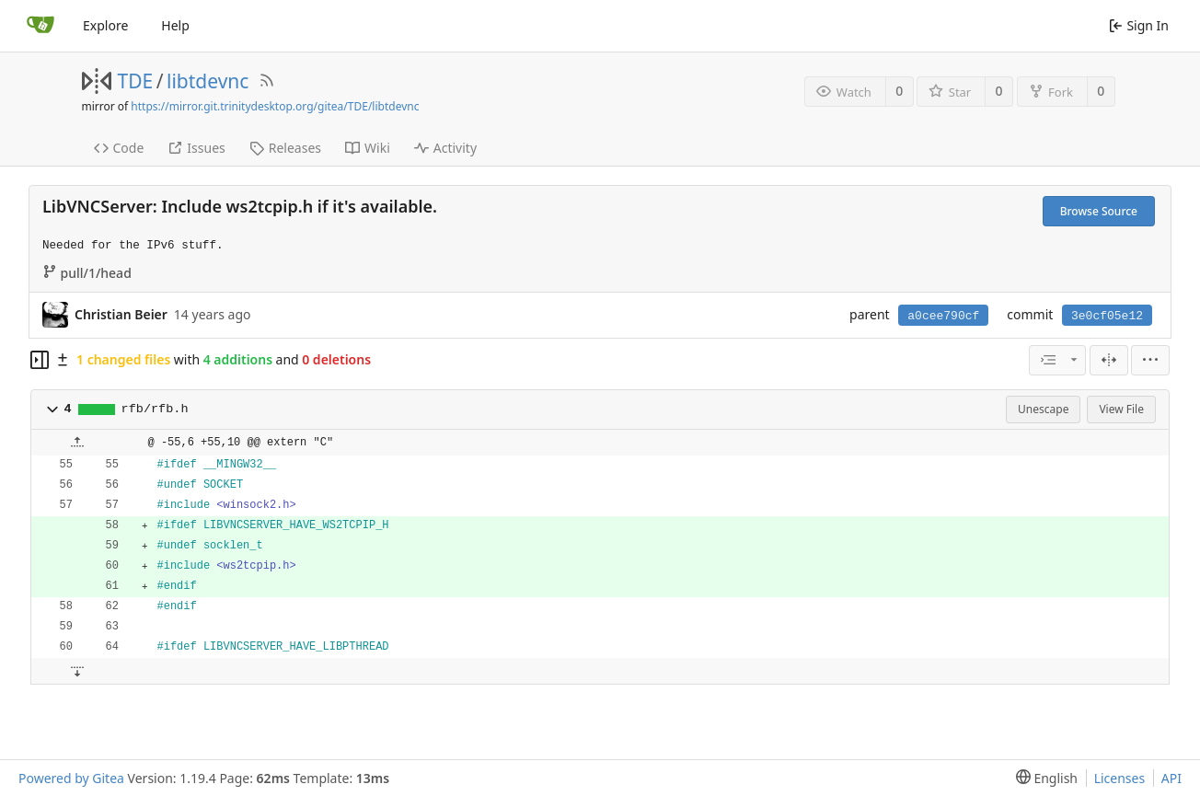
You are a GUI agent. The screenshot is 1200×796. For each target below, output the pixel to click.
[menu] (1150, 360)
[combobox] (1057, 360)
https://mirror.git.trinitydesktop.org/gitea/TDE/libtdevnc (275, 106)
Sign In (1139, 25)
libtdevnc (207, 81)
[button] (52, 409)
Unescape (1043, 409)
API (1171, 778)
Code (119, 147)
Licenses (1120, 778)
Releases (285, 147)
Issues (196, 147)
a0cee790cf (943, 316)
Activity (445, 147)
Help (175, 25)
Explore (105, 25)
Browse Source (1098, 211)
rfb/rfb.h (155, 409)
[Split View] (1109, 360)
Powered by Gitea (71, 778)
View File (1121, 409)
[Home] (40, 25)
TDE (136, 81)
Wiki (367, 147)
